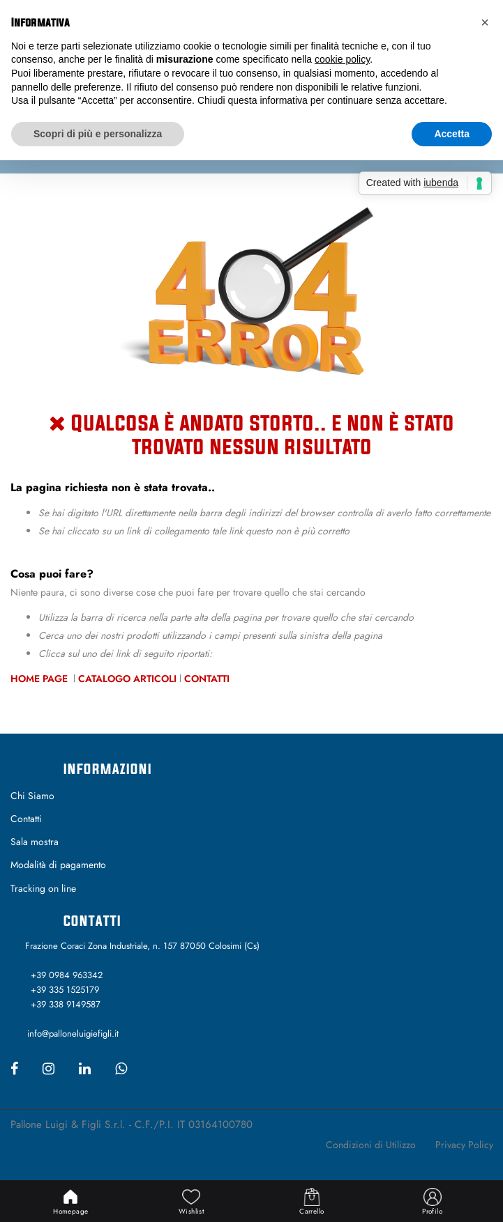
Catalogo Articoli (127, 679)
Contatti (207, 679)
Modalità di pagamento (58, 865)
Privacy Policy (464, 1145)
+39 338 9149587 (65, 1004)
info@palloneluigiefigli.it (73, 1033)
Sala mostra (34, 842)
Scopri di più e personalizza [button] (97, 133)
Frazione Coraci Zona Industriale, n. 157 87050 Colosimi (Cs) (142, 945)
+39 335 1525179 (65, 989)
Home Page (40, 679)
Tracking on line (43, 888)
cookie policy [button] (342, 59)
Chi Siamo (32, 796)
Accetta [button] (452, 133)
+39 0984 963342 (67, 975)
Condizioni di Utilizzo (371, 1145)
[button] (485, 22)
